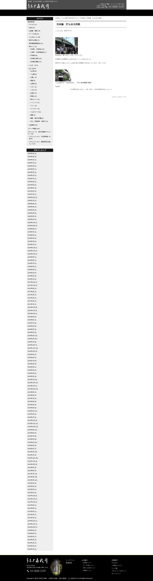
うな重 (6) (33, 74)
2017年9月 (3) (32, 288)
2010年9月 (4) (32, 530)
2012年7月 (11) (32, 474)
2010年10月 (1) (32, 527)
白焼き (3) (33, 93)
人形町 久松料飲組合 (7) (38, 52)
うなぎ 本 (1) (33, 65)
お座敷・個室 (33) (34, 31)
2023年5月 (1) (32, 169)
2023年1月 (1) (32, 175)
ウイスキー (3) (34, 109)
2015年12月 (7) (32, 345)
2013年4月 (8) (32, 445)
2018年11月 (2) (32, 251)
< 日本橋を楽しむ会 (76, 89)
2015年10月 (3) (32, 351)
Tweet (57, 86)
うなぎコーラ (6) (35, 112)
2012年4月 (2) (32, 483)
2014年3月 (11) (32, 411)
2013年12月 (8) (32, 420)
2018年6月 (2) (32, 266)
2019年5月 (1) (32, 235)
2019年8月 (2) (32, 229)
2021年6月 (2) (32, 188)
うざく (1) (33, 87)
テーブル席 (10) (34, 34)
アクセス (95, 13)
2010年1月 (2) (32, 549)
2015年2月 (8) (32, 376)
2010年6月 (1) (32, 536)
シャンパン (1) (34, 102)
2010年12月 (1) (32, 521)
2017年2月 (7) (32, 301)
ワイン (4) (33, 105)
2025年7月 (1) (32, 163)
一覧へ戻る (88, 89)
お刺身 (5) (33, 83)
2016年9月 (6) (32, 317)
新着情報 (69, 563)
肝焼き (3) (33, 96)
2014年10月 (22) (33, 389)
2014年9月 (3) (32, 392)
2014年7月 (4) (32, 398)
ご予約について (115, 13)
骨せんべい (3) (34, 99)
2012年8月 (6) (32, 470)
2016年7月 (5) (32, 323)
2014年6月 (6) (32, 401)
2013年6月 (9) (32, 439)
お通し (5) (33, 77)
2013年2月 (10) (32, 452)
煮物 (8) (32, 80)
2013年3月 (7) (32, 448)
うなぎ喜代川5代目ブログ (70, 18)
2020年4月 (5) (32, 210)
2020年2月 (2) (32, 216)
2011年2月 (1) (32, 514)
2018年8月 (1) (32, 260)
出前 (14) (32, 27)
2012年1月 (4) (32, 492)
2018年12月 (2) (32, 247)
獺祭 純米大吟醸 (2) (37, 118)
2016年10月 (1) (32, 313)
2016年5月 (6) (32, 329)
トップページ (38, 13)
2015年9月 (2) (32, 354)
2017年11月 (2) (32, 285)
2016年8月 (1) (32, 320)
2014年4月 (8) (32, 408)
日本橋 (82, 18)
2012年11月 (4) (32, 461)
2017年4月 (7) (32, 295)
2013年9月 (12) (32, 430)
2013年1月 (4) (32, 455)
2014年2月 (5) (32, 414)
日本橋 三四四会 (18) (37, 49)
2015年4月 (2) (32, 370)
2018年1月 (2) (32, 279)
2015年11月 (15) (33, 348)
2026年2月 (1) (32, 160)
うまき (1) (33, 90)
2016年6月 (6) (32, 326)
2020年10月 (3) (32, 197)
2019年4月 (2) (32, 238)
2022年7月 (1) (32, 178)
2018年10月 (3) (32, 254)
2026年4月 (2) (32, 153)
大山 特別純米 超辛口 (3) (39, 121)
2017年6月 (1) (32, 291)
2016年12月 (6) (32, 307)
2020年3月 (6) (32, 213)
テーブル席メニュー (88, 565)
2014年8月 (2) (32, 395)
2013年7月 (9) (32, 436)
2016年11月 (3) (32, 310)
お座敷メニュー (87, 562)
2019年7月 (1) (32, 232)
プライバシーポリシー (119, 571)
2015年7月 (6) (32, 361)
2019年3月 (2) (32, 241)
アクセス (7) (33, 24)
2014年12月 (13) (33, 382)
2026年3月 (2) (32, 156)
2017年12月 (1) (32, 282)
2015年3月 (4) (32, 373)
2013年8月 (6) (32, 433)
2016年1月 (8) (32, 342)
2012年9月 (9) (32, 467)
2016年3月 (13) (32, 335)
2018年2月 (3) (32, 276)
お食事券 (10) (33, 125)
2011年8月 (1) (32, 508)
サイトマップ (116, 573)
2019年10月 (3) (32, 225)
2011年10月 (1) (32, 502)
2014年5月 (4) (32, 404)
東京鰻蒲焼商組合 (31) (36, 43)
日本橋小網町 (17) (36, 61)
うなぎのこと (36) (34, 37)
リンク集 (115, 568)
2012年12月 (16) (33, 458)
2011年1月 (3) (32, 518)
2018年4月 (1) (32, 269)
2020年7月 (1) (32, 200)
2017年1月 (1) (32, 304)
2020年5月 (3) (32, 207)
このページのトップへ (119, 97)
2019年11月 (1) (32, 222)
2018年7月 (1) (32, 263)
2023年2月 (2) (32, 172)
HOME (57, 18)
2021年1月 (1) (32, 194)
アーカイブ (42, 150)
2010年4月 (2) (32, 539)
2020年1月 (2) (32, 219)
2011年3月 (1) (32, 511)
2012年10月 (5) (32, 464)
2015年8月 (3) (32, 357)
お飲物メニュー (87, 570)
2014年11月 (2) (32, 386)
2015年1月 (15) (32, 379)
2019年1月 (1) (32, 244)
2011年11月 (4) (32, 499)
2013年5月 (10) (32, 442)
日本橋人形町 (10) (36, 58)
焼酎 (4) (32, 115)
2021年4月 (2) (32, 191)
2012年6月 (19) (32, 477)
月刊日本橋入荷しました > (103, 89)
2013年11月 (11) (33, 423)
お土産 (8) (33, 71)
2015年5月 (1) (32, 367)
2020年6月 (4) (32, 203)
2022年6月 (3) (32, 181)
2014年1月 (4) (32, 417)
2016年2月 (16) (32, 338)
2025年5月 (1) (32, 166)
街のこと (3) (33, 46)
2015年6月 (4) (32, 364)
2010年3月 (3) (32, 543)
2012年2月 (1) (32, 489)
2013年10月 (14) (33, 426)
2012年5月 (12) (32, 480)
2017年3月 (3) (32, 298)
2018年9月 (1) (32, 257)
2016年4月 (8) (32, 332)
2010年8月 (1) (32, 533)
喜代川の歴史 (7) (34, 40)
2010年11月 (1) (32, 524)
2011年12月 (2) (32, 495)
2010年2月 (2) (32, 546)
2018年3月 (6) (32, 273)
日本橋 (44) (33, 55)
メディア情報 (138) (34, 128)
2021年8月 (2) (32, 185)
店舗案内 (76, 13)
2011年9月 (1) (32, 505)
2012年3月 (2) (32, 486)
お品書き (58, 13)
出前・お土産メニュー (89, 568)
